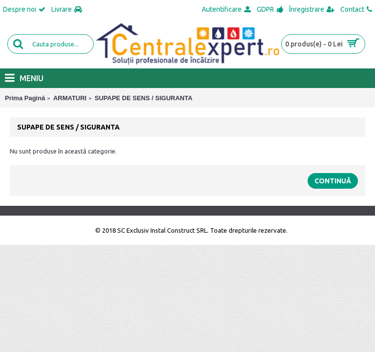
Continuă (332, 181)
